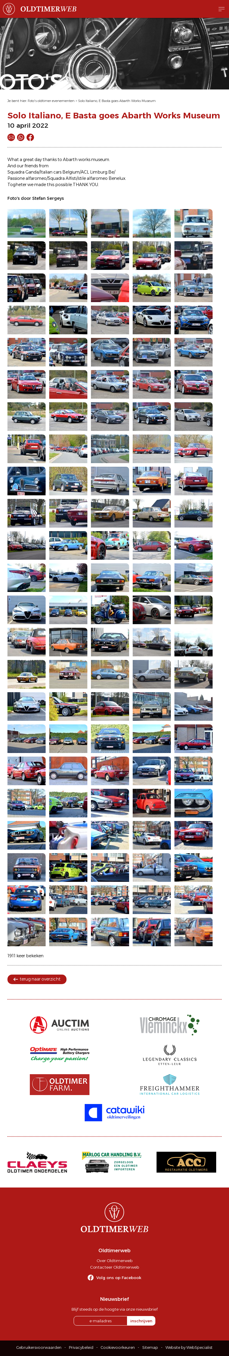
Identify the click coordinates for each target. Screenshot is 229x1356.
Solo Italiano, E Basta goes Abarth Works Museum (117, 101)
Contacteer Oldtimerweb (114, 1267)
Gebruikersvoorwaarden (38, 1347)
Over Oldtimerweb (114, 1260)
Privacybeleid (81, 1347)
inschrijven (141, 1320)
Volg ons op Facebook (118, 1277)
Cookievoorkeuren (118, 1347)
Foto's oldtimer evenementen (51, 101)
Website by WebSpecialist (189, 1347)
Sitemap (150, 1347)
